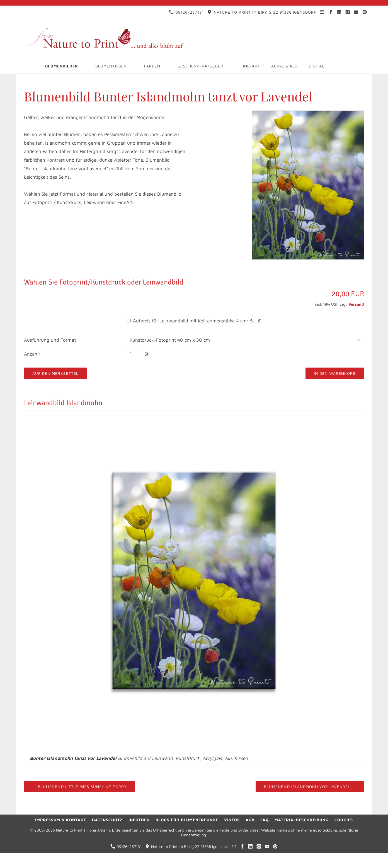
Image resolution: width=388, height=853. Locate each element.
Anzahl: (32, 354)
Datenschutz (107, 819)
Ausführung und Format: (51, 340)
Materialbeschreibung (302, 819)
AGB (250, 819)
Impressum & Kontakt (60, 819)
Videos (232, 819)
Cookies (343, 819)
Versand (356, 304)
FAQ (264, 819)
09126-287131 (186, 12)
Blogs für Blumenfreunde (187, 819)
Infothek (139, 819)
